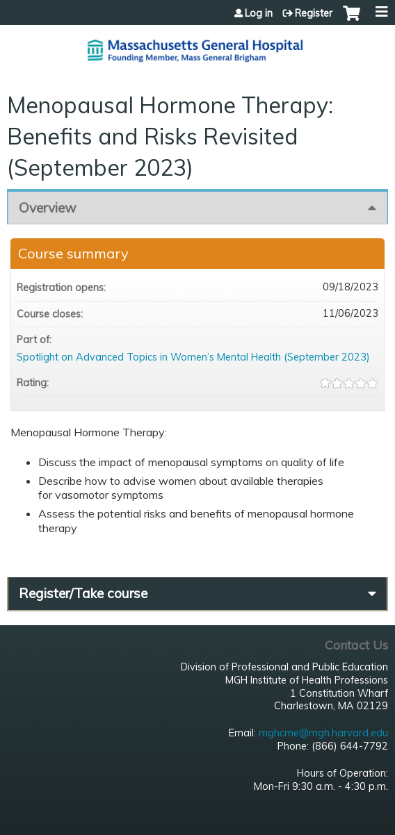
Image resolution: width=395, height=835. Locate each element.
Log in (259, 13)
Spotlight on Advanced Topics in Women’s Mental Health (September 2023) (193, 357)
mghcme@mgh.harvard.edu (323, 733)
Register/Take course (83, 593)
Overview (47, 207)
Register (313, 13)
